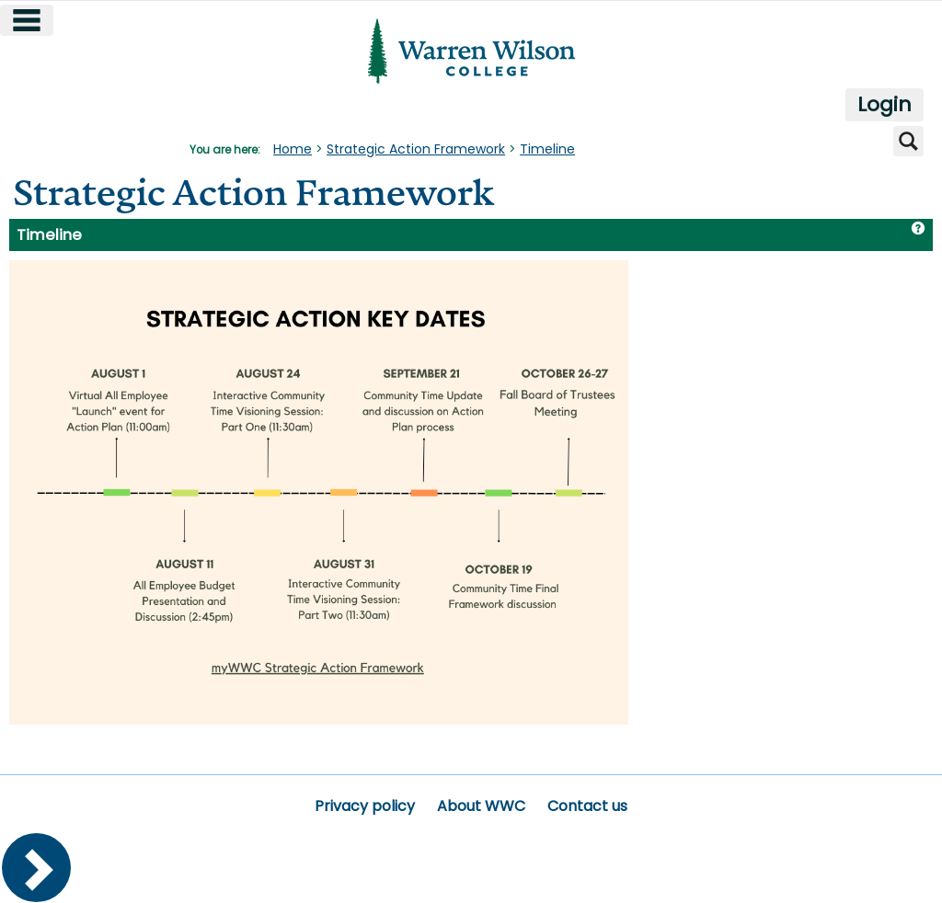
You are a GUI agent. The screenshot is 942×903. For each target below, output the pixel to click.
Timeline (547, 149)
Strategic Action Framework (416, 149)
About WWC (481, 806)
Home (292, 149)
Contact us (587, 806)
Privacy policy (365, 806)
